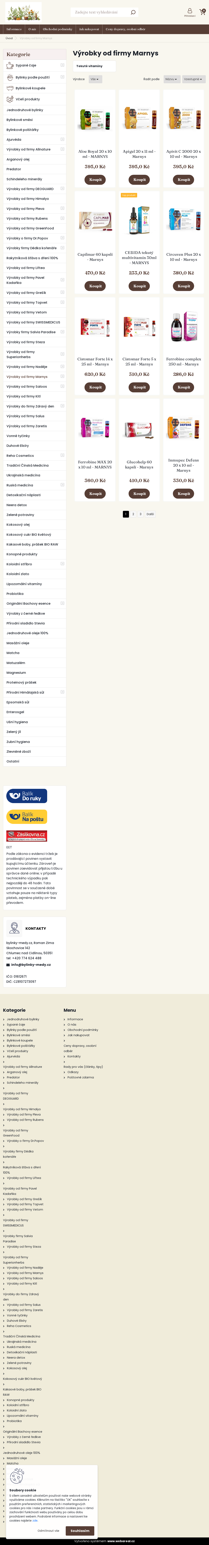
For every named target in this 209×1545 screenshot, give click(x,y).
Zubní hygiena (18, 741)
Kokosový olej (18, 524)
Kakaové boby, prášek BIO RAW (32, 544)
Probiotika (15, 593)
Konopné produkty (22, 554)
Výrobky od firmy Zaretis (27, 426)
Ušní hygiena (17, 722)
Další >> (150, 514)
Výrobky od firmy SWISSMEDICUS (33, 322)
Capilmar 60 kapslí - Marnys (95, 257)
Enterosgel (15, 712)
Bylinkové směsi (20, 119)
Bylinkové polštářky (23, 129)
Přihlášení (190, 16)
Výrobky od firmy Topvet (27, 302)
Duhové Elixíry (18, 445)
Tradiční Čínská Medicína (28, 465)
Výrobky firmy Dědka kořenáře (32, 248)
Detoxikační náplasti (24, 495)
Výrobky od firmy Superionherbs (21, 354)
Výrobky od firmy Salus (25, 416)
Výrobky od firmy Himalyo (28, 198)
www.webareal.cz (121, 1541)
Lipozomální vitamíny (24, 584)
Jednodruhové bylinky (25, 110)
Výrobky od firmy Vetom (27, 312)
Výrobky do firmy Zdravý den (30, 406)
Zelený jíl (14, 731)
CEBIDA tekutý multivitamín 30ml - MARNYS (139, 257)
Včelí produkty (23, 99)
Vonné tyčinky (18, 436)
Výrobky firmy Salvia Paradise (31, 332)
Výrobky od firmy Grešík (26, 292)
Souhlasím (80, 1530)
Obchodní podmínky (57, 29)
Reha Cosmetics (20, 455)
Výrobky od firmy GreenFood (30, 228)
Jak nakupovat (89, 29)
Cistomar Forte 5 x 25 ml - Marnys (139, 361)
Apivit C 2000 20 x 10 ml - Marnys (183, 154)
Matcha (13, 653)
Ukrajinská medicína (23, 475)
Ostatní (13, 761)
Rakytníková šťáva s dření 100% (32, 258)
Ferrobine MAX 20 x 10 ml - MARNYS (95, 464)
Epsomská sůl (18, 702)
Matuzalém (16, 663)
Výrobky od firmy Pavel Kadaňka (25, 280)
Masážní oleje (18, 643)
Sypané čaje (21, 65)
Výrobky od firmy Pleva (25, 208)
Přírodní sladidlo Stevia (26, 623)
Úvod (9, 38)
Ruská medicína (20, 485)
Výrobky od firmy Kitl (24, 396)
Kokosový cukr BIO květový (29, 534)
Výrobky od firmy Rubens (27, 218)
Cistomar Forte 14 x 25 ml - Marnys (95, 361)
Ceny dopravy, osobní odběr (125, 29)
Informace (14, 29)
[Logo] (23, 12)
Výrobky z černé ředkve (26, 613)
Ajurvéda (14, 139)
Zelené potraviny (20, 514)
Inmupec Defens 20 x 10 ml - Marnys (183, 465)
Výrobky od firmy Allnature (28, 149)
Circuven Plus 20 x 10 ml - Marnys (183, 257)
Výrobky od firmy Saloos (27, 386)
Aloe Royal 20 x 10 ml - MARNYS (95, 154)
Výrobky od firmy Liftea (26, 268)
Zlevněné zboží (19, 751)
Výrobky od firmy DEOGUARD (30, 189)
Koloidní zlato (18, 574)
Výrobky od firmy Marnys (27, 376)
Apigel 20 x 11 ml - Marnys (139, 154)
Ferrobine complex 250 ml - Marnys (183, 361)
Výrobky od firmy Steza (26, 342)
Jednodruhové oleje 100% (27, 633)
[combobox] (172, 79)
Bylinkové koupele (26, 88)
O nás (32, 29)
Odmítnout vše (48, 1531)
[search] (133, 14)
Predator (14, 169)
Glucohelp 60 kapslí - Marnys (139, 464)
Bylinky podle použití (28, 77)
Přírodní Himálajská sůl (25, 692)
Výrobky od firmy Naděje (27, 366)
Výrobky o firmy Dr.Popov (27, 238)
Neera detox (17, 505)
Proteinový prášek (22, 682)
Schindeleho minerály (24, 179)
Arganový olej (18, 159)
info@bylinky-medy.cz (31, 964)
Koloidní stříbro (19, 564)
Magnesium (16, 672)
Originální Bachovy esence (28, 603)
